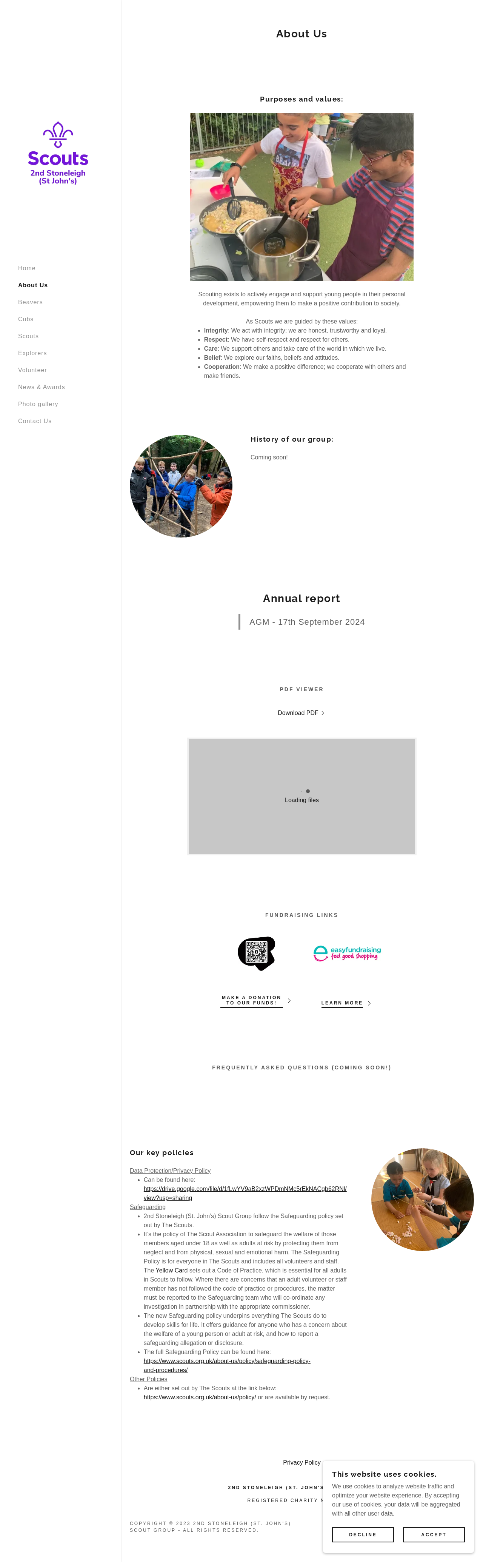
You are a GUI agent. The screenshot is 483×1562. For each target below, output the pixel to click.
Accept (433, 1534)
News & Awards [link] (41, 387)
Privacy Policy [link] (302, 1462)
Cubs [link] (26, 319)
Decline (363, 1534)
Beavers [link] (30, 302)
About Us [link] (33, 285)
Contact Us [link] (35, 421)
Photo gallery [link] (38, 404)
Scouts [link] (28, 336)
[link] (58, 148)
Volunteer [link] (32, 370)
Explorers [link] (32, 353)
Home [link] (27, 268)
